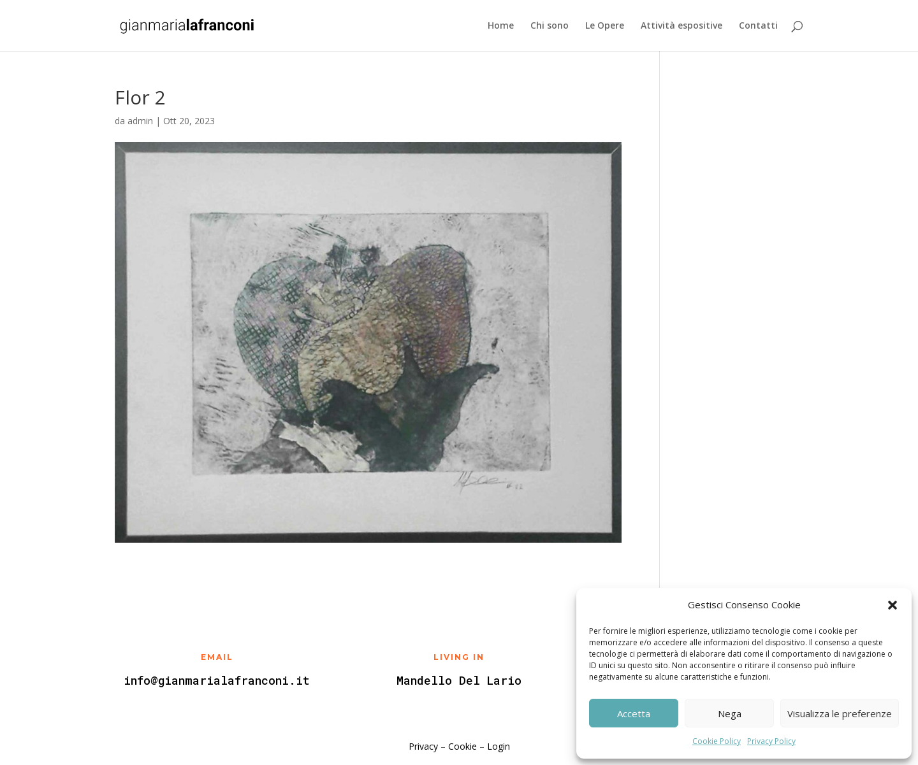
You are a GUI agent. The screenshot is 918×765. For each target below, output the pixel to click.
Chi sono (549, 26)
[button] (892, 605)
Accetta (633, 713)
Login (498, 746)
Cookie (462, 746)
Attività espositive (681, 26)
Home (501, 26)
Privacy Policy (771, 741)
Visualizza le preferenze (839, 713)
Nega (729, 713)
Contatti (758, 26)
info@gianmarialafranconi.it (217, 680)
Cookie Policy (716, 741)
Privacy (423, 746)
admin (140, 121)
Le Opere (604, 26)
